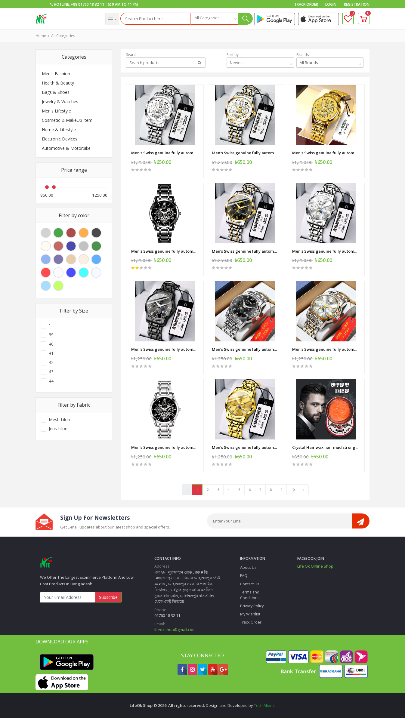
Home (41, 35)
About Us (248, 567)
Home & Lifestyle (59, 129)
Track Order (306, 4)
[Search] (155, 19)
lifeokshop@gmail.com (175, 629)
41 (51, 353)
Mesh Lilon (59, 419)
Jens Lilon (58, 428)
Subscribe (108, 597)
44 (51, 381)
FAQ (243, 575)
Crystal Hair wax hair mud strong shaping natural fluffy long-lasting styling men (326, 447)
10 (293, 489)
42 (51, 362)
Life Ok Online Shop (315, 566)
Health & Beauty (58, 83)
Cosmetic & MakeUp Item (67, 120)
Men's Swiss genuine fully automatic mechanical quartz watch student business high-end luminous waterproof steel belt (165, 153)
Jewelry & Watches (60, 101)
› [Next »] (303, 489)
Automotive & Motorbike (66, 148)
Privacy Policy (252, 606)
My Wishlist (250, 614)
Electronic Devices (59, 139)
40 (51, 344)
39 (51, 334)
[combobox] (214, 19)
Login (330, 4)
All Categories (63, 35)
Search (132, 54)
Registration (356, 4)
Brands (302, 54)
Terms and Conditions (250, 594)
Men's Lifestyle (56, 111)
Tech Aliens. (265, 705)
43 (51, 371)
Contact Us (249, 584)
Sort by (233, 54)
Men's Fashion (56, 73)
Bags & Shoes (56, 92)
